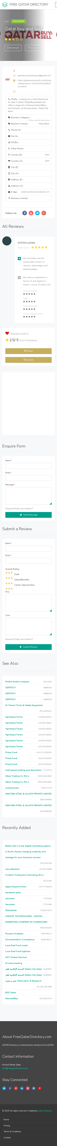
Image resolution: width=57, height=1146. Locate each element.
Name (8, 460)
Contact (7, 1137)
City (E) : (13, 167)
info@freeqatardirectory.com (15, 1068)
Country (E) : (28, 154)
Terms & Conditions (12, 1131)
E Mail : (28, 192)
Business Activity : (28, 123)
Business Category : (28, 118)
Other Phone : (16, 148)
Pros (7, 592)
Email (8, 472)
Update (28, 359)
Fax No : (13, 136)
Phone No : (15, 129)
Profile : (28, 105)
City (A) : (13, 173)
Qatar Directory (45, 1110)
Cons (7, 615)
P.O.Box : (13, 142)
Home (6, 1119)
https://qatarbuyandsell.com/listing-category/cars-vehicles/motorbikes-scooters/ (35, 83)
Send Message (29, 514)
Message (10, 484)
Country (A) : (28, 161)
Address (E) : (15, 179)
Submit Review (29, 647)
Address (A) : (16, 185)
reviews (31, 340)
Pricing (7, 1125)
